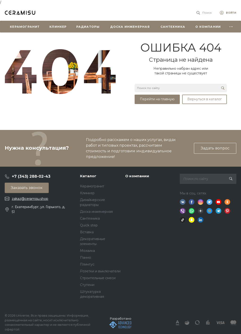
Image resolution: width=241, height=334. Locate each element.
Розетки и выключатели (100, 271)
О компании (137, 176)
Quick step (89, 225)
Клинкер (87, 193)
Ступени (87, 285)
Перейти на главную (157, 99)
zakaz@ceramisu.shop (30, 199)
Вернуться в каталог (204, 99)
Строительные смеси (98, 278)
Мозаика (87, 251)
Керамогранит (92, 186)
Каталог (88, 176)
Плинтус (87, 264)
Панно (85, 257)
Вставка (87, 232)
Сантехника (90, 218)
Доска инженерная (96, 211)
